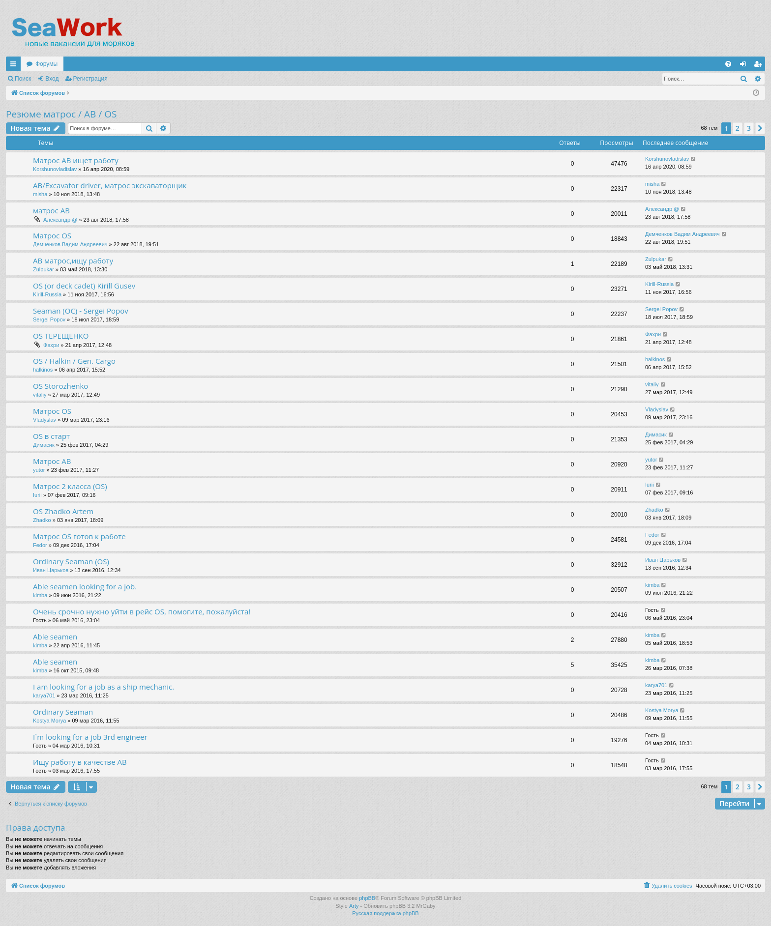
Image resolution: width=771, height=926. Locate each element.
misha (40, 194)
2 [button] (738, 128)
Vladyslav (44, 420)
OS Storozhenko (60, 386)
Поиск (23, 78)
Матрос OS (52, 235)
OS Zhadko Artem (63, 511)
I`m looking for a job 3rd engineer (90, 737)
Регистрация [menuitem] (759, 65)
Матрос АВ (52, 461)
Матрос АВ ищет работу (76, 160)
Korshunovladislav (55, 169)
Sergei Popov (49, 319)
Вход (52, 78)
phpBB (367, 898)
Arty (354, 906)
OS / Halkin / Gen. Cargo (74, 361)
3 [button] (749, 128)
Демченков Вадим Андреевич (70, 244)
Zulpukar (43, 269)
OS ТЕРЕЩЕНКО (61, 336)
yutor (39, 470)
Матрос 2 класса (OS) (70, 486)
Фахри (51, 345)
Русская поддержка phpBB (385, 913)
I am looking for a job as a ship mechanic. (103, 687)
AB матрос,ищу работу (73, 260)
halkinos (43, 370)
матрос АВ (51, 210)
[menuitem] (728, 64)
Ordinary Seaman (63, 712)
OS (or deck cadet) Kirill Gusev (84, 285)
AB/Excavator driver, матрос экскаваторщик (110, 185)
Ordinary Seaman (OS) (71, 561)
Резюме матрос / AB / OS (61, 114)
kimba (40, 595)
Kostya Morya (49, 720)
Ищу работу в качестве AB (80, 762)
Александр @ (60, 220)
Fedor (40, 545)
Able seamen (55, 636)
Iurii (37, 495)
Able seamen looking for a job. (85, 586)
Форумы (46, 63)
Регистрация (90, 78)
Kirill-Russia (47, 294)
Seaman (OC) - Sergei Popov (80, 311)
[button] (760, 128)
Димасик (44, 445)
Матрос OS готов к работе (79, 536)
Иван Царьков (50, 570)
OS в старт (51, 436)
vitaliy (40, 395)
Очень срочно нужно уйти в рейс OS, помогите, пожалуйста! (141, 611)
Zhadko (42, 520)
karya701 (44, 695)
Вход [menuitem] (745, 65)
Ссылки (15, 65)
